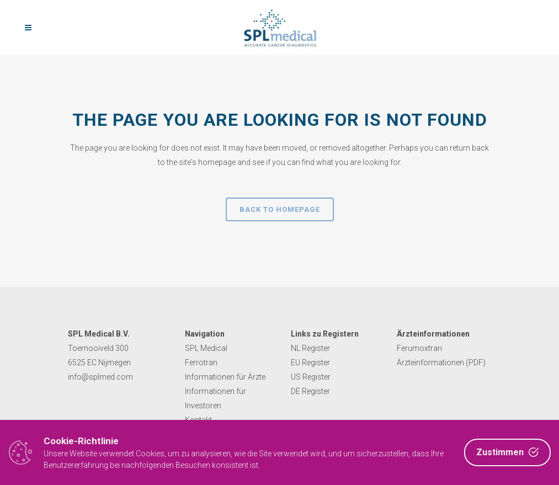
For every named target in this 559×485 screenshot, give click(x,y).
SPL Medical (206, 348)
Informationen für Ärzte (225, 376)
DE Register (310, 391)
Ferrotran (201, 362)
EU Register (310, 362)
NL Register (310, 348)
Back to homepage (279, 209)
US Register (311, 376)
